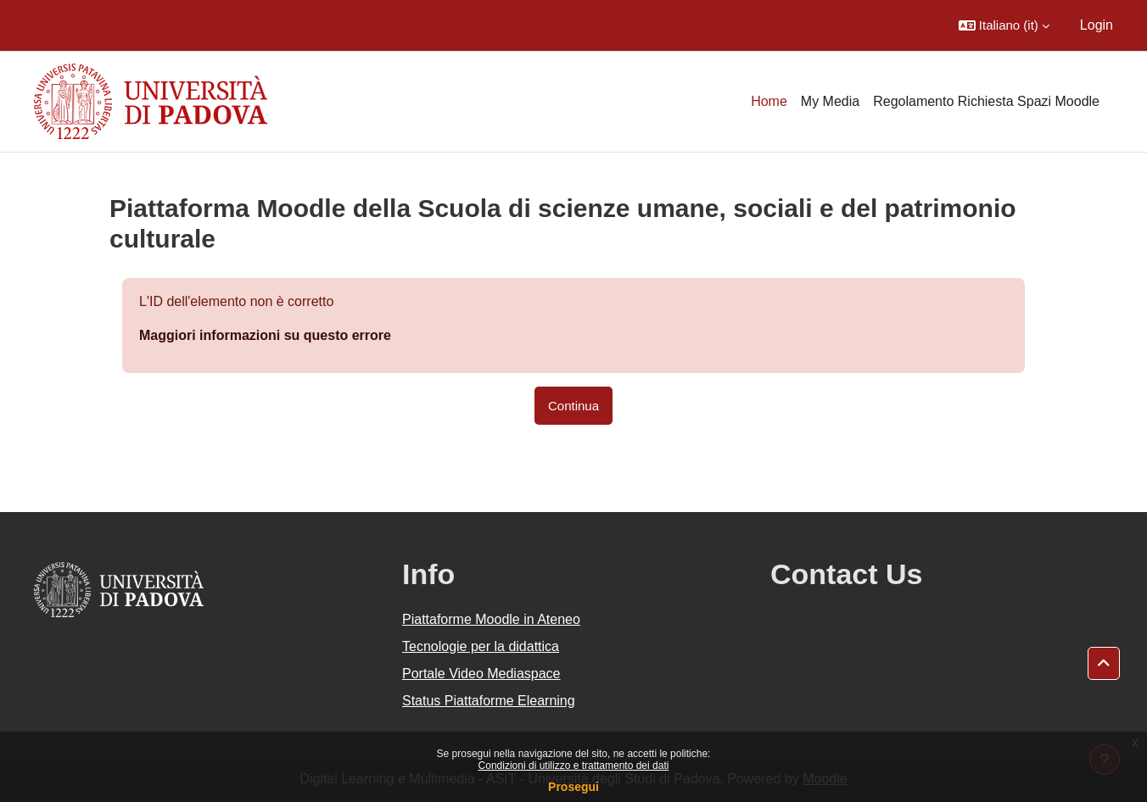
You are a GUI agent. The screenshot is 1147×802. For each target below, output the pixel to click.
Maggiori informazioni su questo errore (265, 335)
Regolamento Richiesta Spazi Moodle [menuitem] (986, 101)
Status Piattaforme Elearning (488, 700)
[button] (1004, 25)
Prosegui (573, 787)
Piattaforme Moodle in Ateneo (491, 619)
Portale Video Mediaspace (481, 673)
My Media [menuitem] (830, 101)
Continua (573, 405)
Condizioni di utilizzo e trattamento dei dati (573, 765)
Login (1096, 25)
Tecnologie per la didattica (480, 646)
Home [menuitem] (769, 101)
